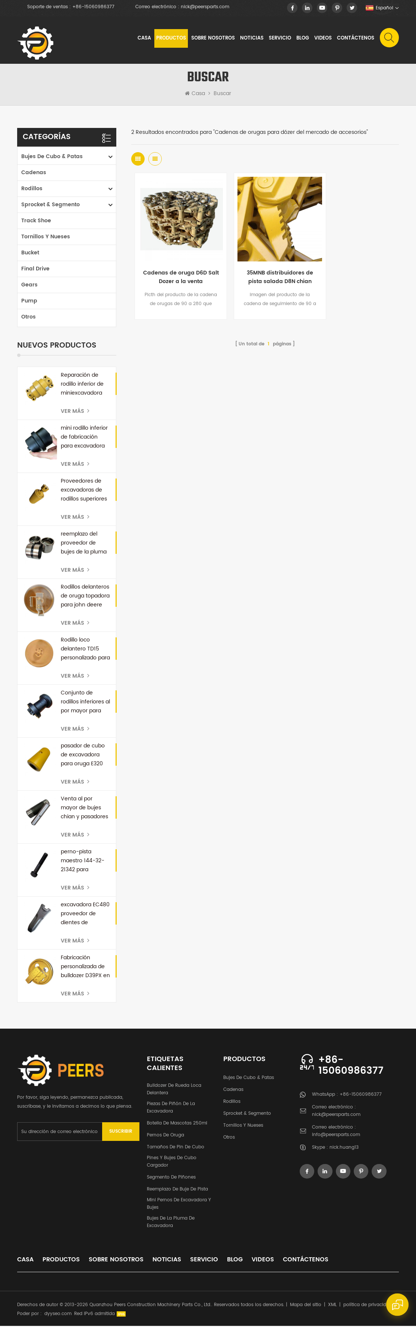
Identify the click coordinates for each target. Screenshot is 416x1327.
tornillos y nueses (45, 237)
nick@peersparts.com (205, 7)
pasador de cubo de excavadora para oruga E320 (83, 756)
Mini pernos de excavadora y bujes (179, 1205)
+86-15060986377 (93, 7)
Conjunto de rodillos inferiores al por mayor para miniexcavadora (85, 703)
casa (25, 1260)
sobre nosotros (212, 39)
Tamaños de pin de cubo (175, 1148)
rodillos (31, 189)
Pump (29, 302)
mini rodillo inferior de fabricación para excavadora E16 (84, 438)
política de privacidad (367, 1305)
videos (322, 39)
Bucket (30, 254)
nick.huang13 (344, 1148)
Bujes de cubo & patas (52, 157)
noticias (251, 39)
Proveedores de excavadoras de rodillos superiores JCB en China (84, 491)
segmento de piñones (171, 1178)
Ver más (75, 412)
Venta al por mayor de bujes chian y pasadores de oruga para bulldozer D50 (84, 809)
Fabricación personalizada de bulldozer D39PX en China (85, 967)
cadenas (33, 173)
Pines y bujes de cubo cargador (171, 1162)
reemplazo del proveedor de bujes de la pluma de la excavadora (84, 544)
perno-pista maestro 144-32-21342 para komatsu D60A (82, 861)
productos (61, 1260)
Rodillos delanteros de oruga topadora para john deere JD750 (85, 597)
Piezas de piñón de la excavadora (171, 1108)
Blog (302, 39)
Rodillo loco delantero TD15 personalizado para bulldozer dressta (85, 650)
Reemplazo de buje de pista (177, 1190)
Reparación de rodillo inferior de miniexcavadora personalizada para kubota (85, 385)
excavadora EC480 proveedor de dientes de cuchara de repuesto (85, 914)
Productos (171, 39)
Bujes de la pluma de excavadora (171, 1223)
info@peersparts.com (336, 1135)
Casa (144, 39)
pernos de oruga (165, 1136)
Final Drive (35, 270)
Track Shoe (36, 221)
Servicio (279, 39)
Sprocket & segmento (50, 205)
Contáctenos (355, 39)
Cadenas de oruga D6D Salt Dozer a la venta (176, 268)
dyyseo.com (58, 1314)
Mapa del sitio (305, 1305)
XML (332, 1305)
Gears (29, 286)
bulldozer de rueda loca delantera (174, 1090)
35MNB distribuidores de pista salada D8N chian (265, 268)
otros (28, 318)
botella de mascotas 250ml (177, 1124)
